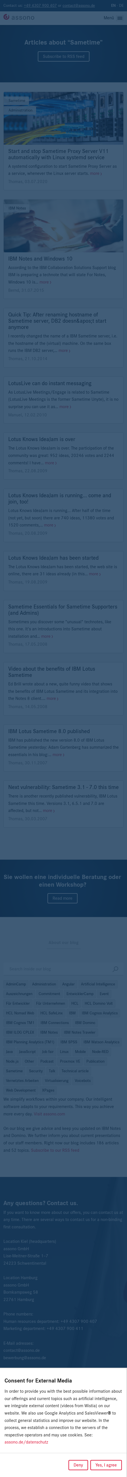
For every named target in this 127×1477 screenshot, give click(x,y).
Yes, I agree (106, 1465)
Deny (78, 1465)
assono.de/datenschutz (26, 1442)
